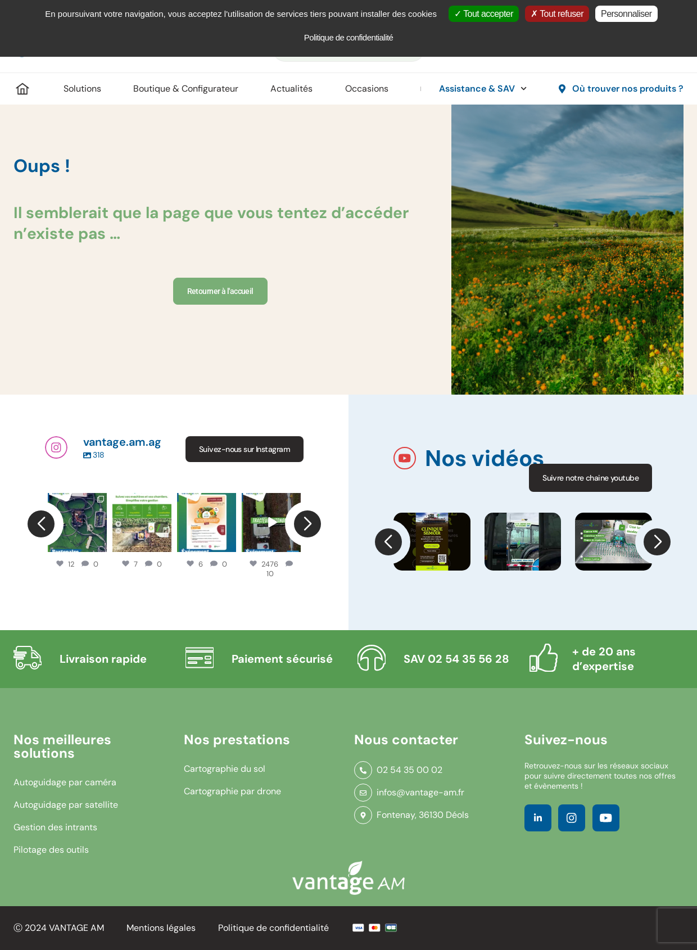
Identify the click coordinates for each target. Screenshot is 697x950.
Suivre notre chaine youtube (590, 478)
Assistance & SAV (483, 88)
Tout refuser (557, 14)
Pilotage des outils (51, 850)
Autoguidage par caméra (64, 782)
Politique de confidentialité (273, 928)
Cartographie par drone (232, 791)
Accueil (22, 89)
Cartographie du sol (224, 769)
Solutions (82, 88)
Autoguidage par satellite (65, 805)
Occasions (366, 88)
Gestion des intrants (55, 827)
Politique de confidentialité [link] (348, 37)
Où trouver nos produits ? (628, 88)
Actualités (291, 88)
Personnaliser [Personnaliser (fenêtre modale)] (626, 14)
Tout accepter (483, 14)
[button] (387, 541)
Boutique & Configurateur (185, 88)
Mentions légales (161, 928)
